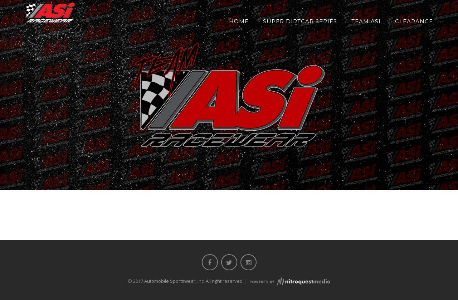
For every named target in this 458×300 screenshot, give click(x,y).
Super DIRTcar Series (300, 21)
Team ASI (366, 21)
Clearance (414, 21)
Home (239, 21)
